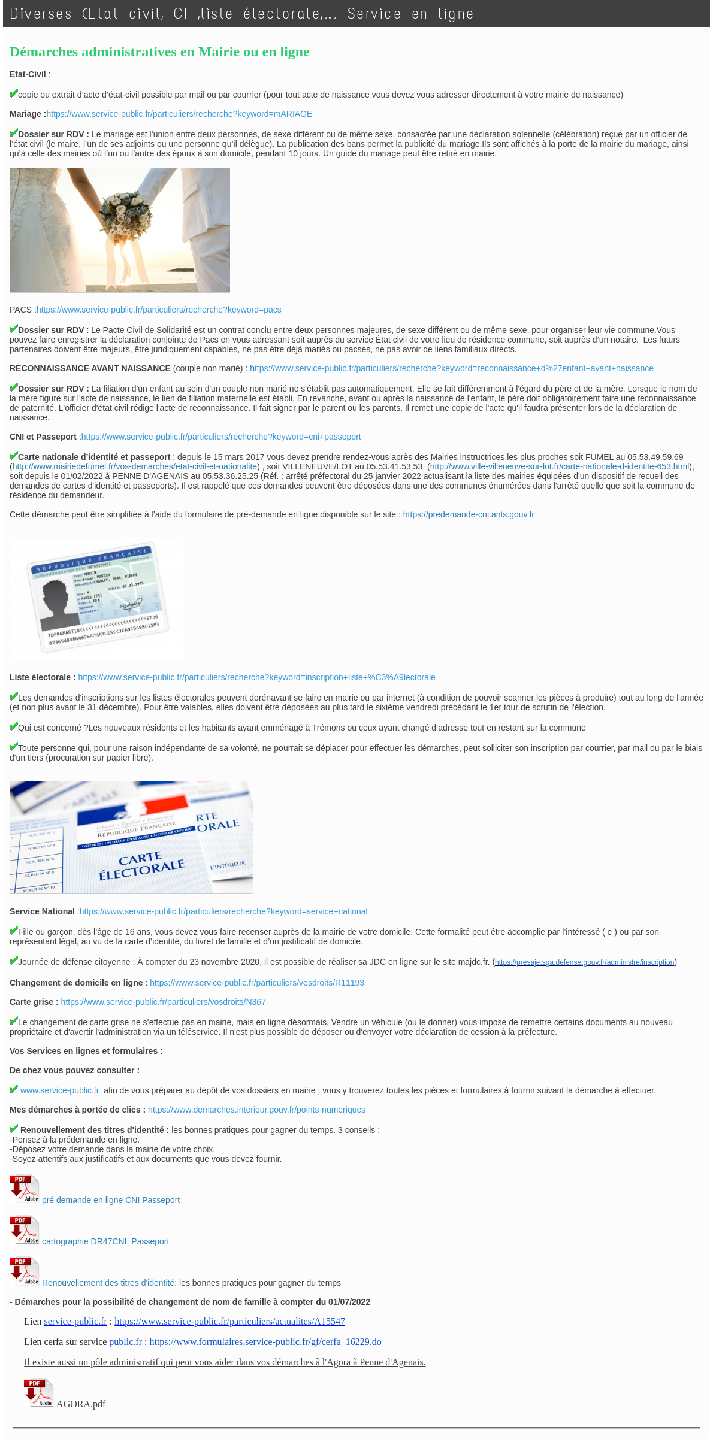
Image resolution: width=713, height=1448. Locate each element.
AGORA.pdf (80, 1404)
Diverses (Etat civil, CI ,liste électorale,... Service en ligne (242, 13)
